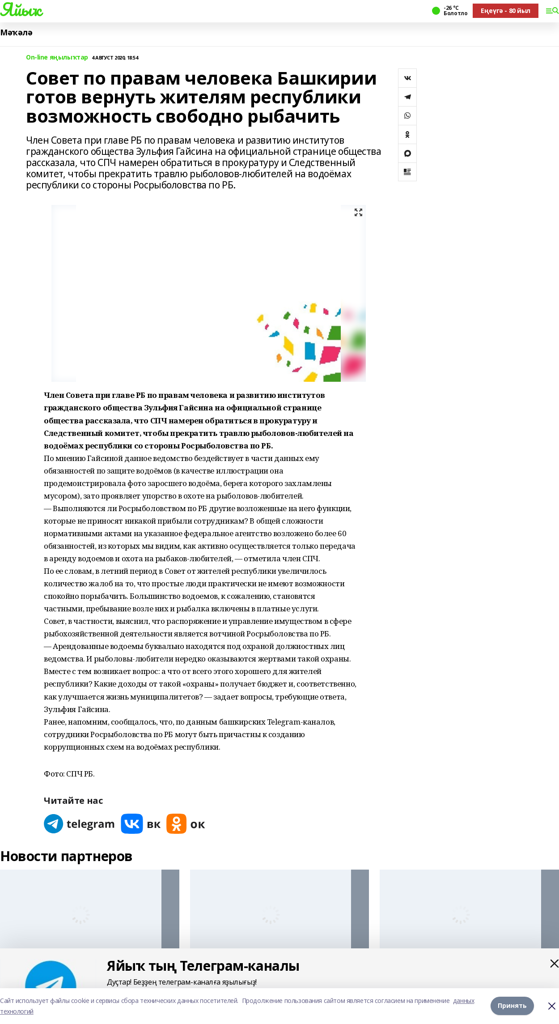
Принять (512, 1006)
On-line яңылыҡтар (57, 57)
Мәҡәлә (16, 32)
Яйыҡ (20, 9)
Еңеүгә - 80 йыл (505, 10)
